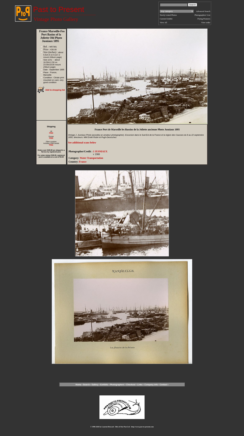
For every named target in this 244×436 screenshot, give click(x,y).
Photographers (117, 384)
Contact (163, 384)
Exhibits (104, 384)
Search (86, 384)
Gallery (95, 384)
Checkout (130, 384)
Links (140, 384)
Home (78, 384)
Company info (151, 384)
